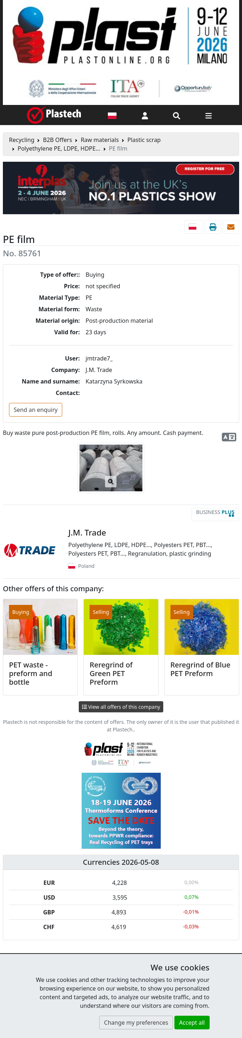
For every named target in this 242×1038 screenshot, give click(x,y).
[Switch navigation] (208, 115)
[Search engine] (176, 115)
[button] (145, 115)
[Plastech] (54, 115)
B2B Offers (57, 140)
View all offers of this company (121, 706)
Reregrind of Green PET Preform (111, 673)
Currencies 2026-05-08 (121, 862)
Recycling (21, 140)
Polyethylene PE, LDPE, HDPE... (59, 148)
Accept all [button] (192, 1022)
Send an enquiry (36, 410)
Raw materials (100, 140)
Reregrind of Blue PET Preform (200, 669)
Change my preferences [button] (136, 1022)
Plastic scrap (144, 140)
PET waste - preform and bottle (30, 673)
